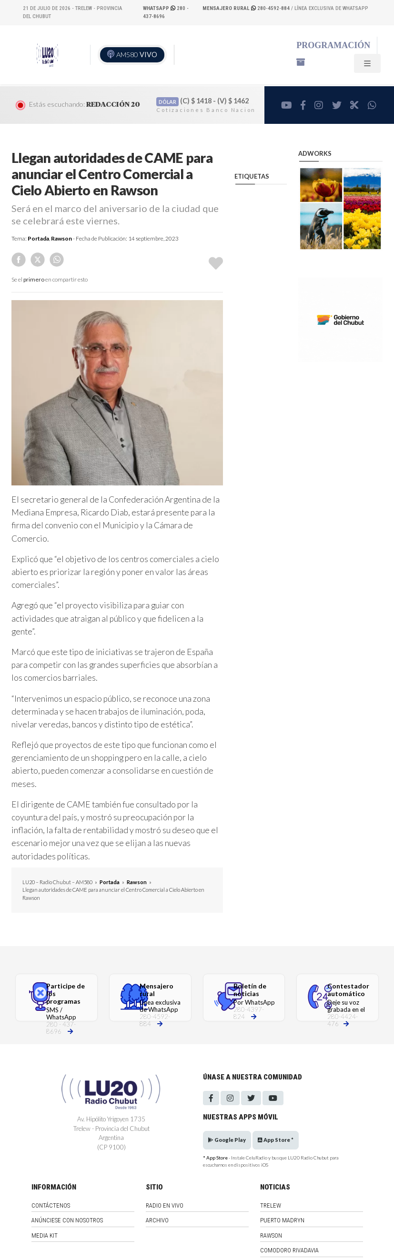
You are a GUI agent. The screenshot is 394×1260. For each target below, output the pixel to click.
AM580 (136, 54)
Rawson (61, 238)
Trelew (270, 1205)
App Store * (275, 1140)
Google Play (227, 1140)
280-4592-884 (246, 8)
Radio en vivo (164, 1205)
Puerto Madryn (282, 1220)
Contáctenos (50, 1205)
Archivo (157, 1220)
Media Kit (44, 1235)
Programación (333, 45)
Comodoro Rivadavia (289, 1250)
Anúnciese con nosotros (67, 1220)
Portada (38, 238)
